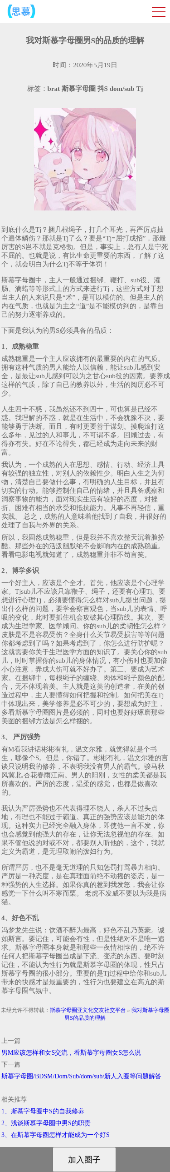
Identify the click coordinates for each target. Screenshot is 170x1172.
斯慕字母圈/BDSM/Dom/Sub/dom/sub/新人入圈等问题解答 (81, 1076)
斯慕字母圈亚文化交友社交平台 (88, 1010)
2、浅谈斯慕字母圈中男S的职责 (46, 1123)
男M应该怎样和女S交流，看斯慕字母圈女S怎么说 (71, 1052)
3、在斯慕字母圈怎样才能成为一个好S (55, 1135)
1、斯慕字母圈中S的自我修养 (42, 1111)
